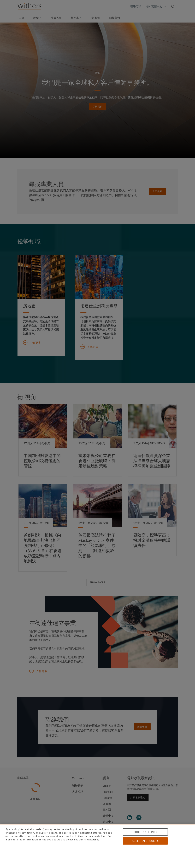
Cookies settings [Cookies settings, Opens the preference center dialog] (145, 832)
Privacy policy (91, 839)
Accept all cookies (145, 841)
